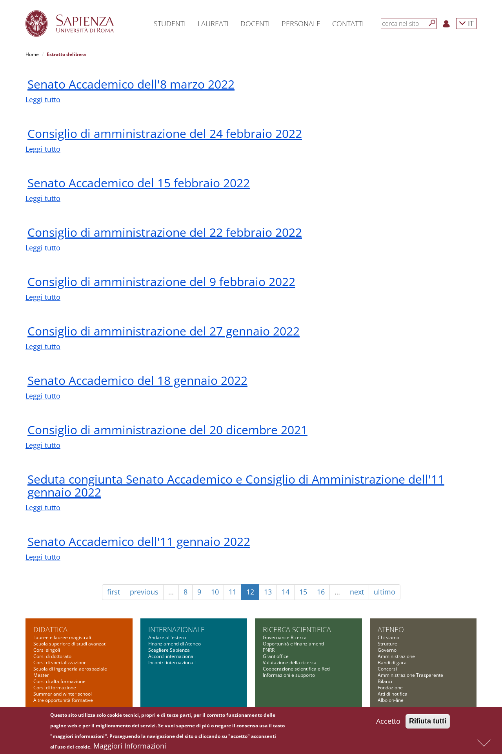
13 (268, 591)
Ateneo (391, 629)
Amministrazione (396, 656)
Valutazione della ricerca (289, 662)
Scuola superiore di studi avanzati (70, 643)
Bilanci (385, 681)
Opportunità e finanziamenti (293, 643)
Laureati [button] (213, 23)
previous (144, 591)
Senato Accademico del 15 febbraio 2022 (138, 183)
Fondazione (390, 687)
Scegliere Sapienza (169, 650)
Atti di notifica (392, 694)
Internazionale (176, 629)
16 (321, 591)
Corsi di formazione (54, 687)
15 (303, 591)
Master (41, 675)
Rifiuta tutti (427, 723)
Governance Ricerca (285, 637)
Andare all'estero (167, 637)
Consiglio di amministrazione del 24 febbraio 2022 (164, 133)
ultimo (384, 591)
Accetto (388, 723)
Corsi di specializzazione (60, 662)
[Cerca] (432, 23)
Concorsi (387, 668)
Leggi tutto (42, 99)
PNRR (269, 650)
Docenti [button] (255, 23)
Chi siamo (388, 637)
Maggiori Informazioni (129, 747)
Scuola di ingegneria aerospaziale (70, 668)
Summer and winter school (62, 694)
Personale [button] (301, 23)
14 (285, 591)
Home (32, 54)
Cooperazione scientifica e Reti (296, 668)
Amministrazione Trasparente (410, 675)
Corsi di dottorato (52, 656)
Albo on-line (391, 700)
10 (215, 591)
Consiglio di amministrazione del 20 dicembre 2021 (167, 430)
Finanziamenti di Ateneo (174, 643)
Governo (387, 650)
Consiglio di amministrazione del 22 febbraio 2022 (164, 232)
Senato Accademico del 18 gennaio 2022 (137, 380)
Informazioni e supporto (289, 675)
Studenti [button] (170, 23)
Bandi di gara (392, 662)
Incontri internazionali (172, 662)
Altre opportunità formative (63, 700)
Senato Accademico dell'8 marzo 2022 (131, 84)
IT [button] (466, 22)
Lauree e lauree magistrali (62, 637)
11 (232, 591)
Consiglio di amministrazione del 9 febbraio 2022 (161, 282)
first (113, 591)
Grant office (276, 656)
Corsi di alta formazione (59, 681)
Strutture (387, 643)
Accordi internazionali (172, 656)
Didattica (50, 629)
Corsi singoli (46, 650)
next (357, 591)
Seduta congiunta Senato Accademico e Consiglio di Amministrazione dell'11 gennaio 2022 (235, 485)
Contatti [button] (348, 23)
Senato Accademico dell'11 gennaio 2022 (138, 541)
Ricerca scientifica (297, 629)
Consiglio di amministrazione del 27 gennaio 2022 (163, 331)
